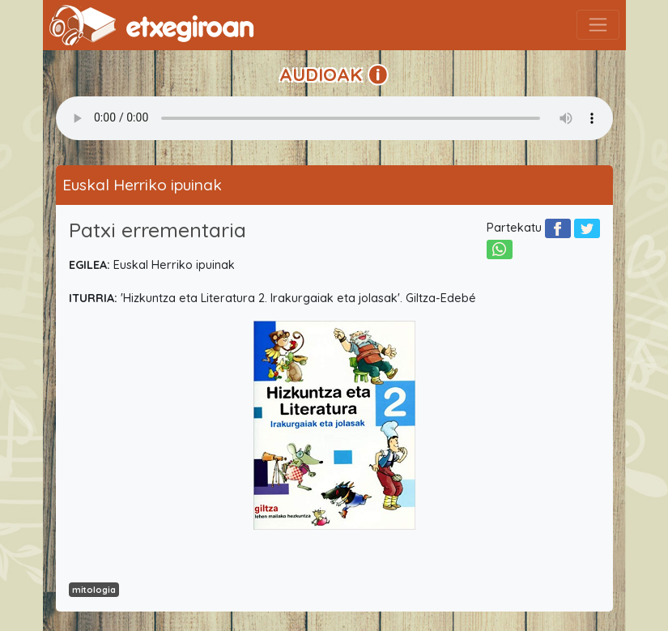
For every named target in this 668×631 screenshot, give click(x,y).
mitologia (94, 589)
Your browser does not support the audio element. (334, 118)
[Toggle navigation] (598, 25)
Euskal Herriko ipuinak (142, 184)
